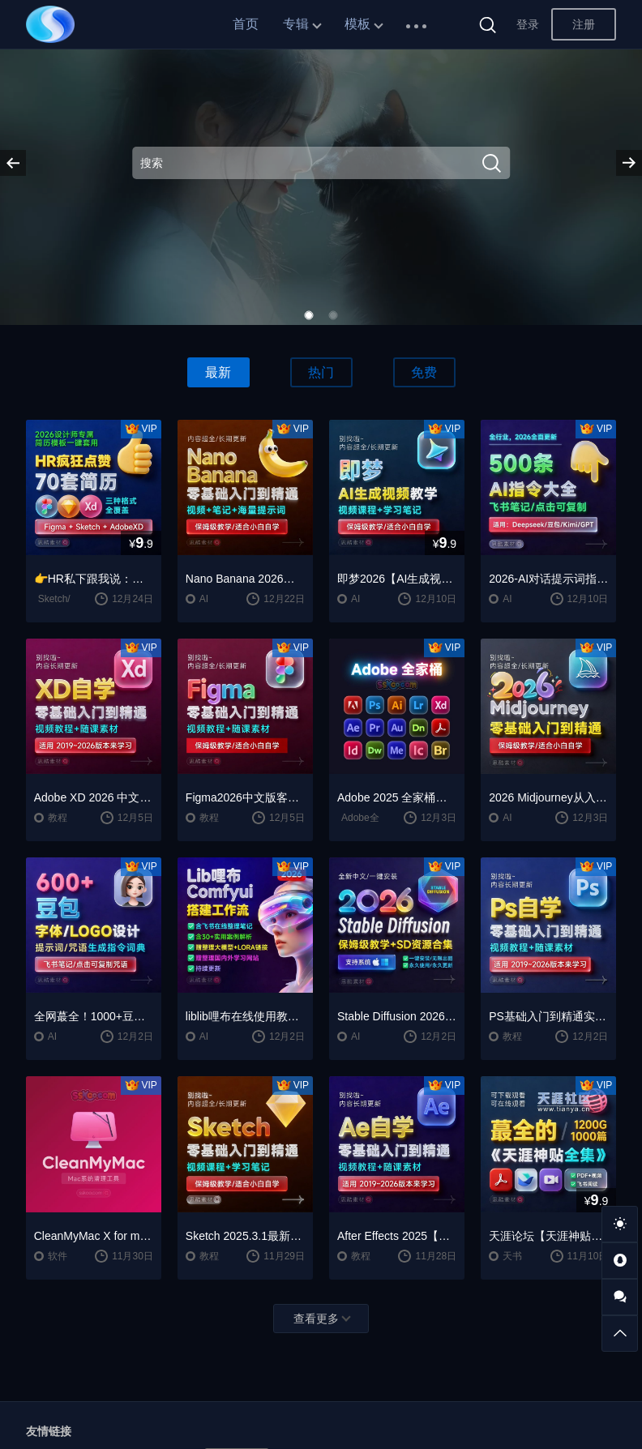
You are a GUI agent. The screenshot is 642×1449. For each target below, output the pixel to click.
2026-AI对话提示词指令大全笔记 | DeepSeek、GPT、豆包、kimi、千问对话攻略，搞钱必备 (548, 578)
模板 (357, 24)
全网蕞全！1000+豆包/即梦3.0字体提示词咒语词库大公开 (93, 1016)
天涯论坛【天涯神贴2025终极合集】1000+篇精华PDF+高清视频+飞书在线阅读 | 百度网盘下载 (548, 1235)
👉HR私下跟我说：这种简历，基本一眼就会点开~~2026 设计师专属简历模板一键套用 (93, 578)
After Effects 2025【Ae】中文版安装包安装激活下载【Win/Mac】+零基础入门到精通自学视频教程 (396, 1235)
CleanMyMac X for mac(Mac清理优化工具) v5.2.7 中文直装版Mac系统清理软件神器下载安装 (93, 1235)
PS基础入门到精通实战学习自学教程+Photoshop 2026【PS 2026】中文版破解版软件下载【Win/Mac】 (548, 1016)
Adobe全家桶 (370, 817)
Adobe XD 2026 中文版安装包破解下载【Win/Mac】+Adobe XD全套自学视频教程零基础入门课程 (93, 797)
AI (203, 599)
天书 (512, 1256)
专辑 (296, 24)
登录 (527, 24)
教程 (57, 817)
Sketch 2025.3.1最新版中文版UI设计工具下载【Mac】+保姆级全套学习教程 (245, 1235)
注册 (583, 24)
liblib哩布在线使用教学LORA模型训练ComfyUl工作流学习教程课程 (245, 1016)
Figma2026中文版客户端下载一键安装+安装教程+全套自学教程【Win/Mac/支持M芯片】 (245, 797)
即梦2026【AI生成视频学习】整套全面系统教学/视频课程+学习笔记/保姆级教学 (396, 578)
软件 (57, 1256)
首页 (246, 24)
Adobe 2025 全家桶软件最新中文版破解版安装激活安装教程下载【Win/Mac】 (396, 797)
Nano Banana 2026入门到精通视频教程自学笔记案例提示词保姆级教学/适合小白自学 (245, 578)
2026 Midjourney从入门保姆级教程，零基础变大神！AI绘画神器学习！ (548, 797)
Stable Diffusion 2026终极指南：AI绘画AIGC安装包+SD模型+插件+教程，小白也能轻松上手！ (396, 1016)
